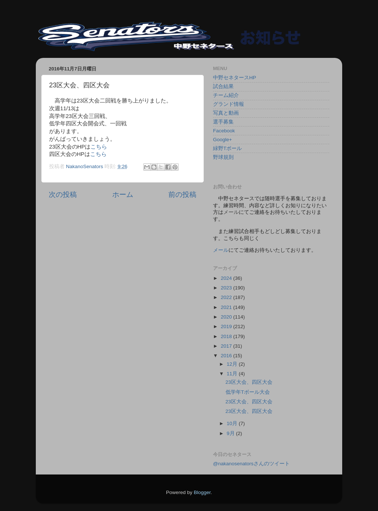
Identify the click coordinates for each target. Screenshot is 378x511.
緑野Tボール (227, 148)
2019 (227, 326)
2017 (227, 346)
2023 (227, 288)
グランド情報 (228, 104)
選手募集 (223, 122)
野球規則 (223, 157)
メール (220, 250)
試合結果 (223, 86)
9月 (231, 433)
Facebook (224, 130)
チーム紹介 (226, 95)
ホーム (122, 194)
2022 (227, 297)
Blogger (202, 492)
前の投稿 (182, 194)
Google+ (222, 139)
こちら (98, 147)
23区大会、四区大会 (249, 382)
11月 (233, 373)
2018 (227, 336)
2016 (227, 355)
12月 (233, 364)
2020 (227, 317)
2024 (227, 278)
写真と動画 (226, 113)
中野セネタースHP (234, 77)
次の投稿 (63, 194)
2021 (227, 307)
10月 (233, 423)
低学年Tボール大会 (248, 392)
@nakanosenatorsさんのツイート (251, 463)
